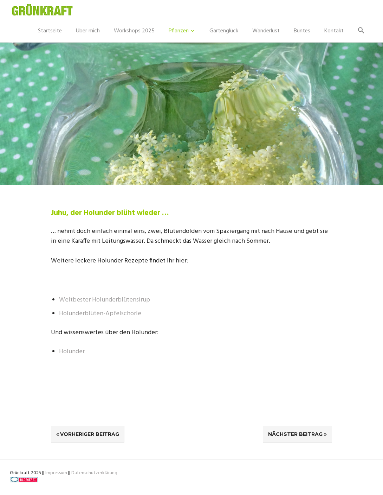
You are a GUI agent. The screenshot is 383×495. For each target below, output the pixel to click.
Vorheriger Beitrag (89, 434)
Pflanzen (179, 31)
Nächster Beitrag (295, 434)
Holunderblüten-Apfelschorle (100, 314)
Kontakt (334, 31)
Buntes (302, 31)
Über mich (88, 31)
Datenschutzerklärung (94, 473)
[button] (361, 31)
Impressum (56, 473)
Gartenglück (223, 31)
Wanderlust (266, 31)
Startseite (50, 31)
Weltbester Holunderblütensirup (104, 300)
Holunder (72, 352)
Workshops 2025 (134, 31)
